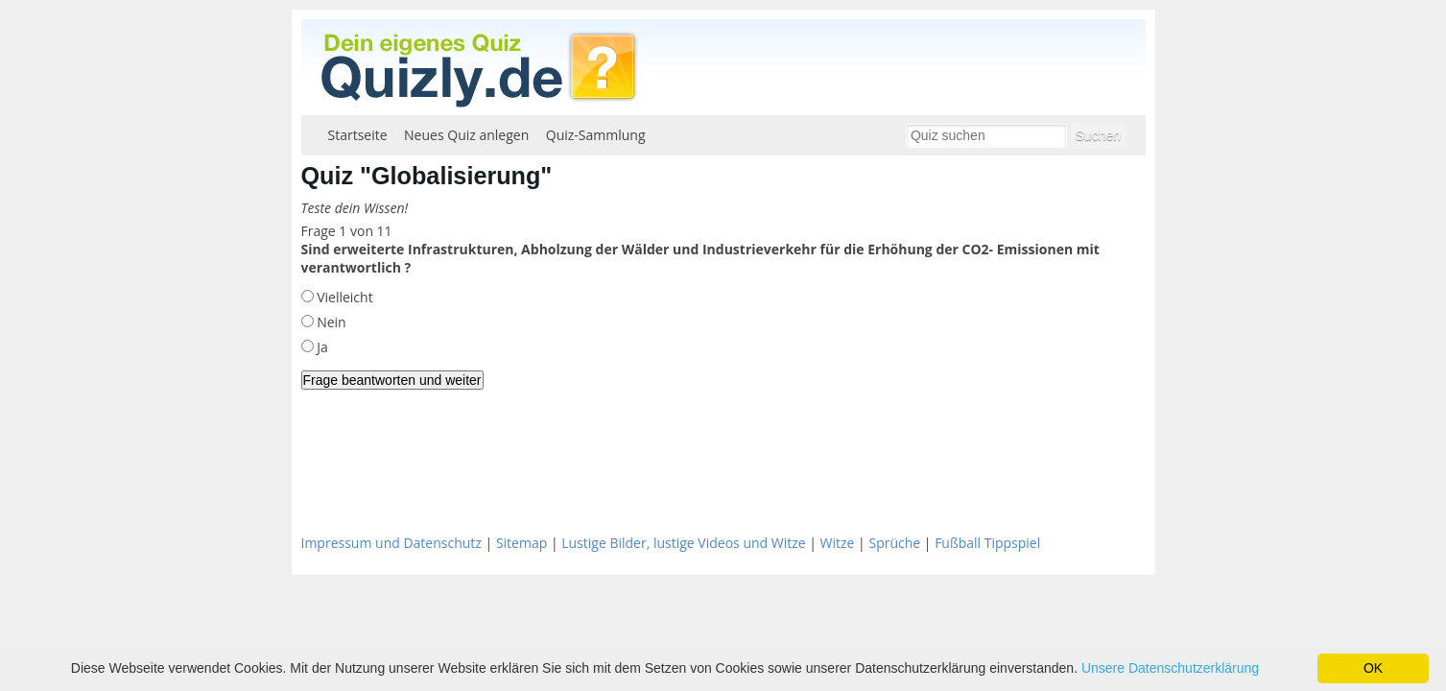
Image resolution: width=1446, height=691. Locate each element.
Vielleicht (343, 297)
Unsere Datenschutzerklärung (1170, 668)
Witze (837, 543)
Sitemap (521, 543)
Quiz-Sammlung (596, 135)
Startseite (358, 135)
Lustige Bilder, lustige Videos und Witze (683, 543)
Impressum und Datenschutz (391, 543)
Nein (330, 322)
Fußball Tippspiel (987, 543)
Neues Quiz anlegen (466, 135)
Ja (321, 347)
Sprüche (894, 543)
